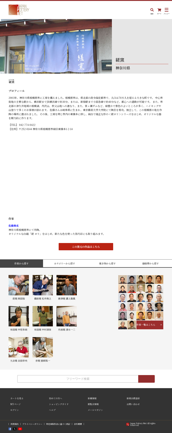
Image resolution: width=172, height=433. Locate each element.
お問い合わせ (133, 404)
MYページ (15, 404)
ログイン (14, 409)
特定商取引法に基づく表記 (58, 424)
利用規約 (15, 424)
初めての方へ (55, 398)
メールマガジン (95, 409)
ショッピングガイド (59, 404)
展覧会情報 (93, 404)
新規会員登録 (133, 398)
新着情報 (92, 398)
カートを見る (16, 398)
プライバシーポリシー (32, 424)
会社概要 (78, 424)
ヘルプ (52, 409)
